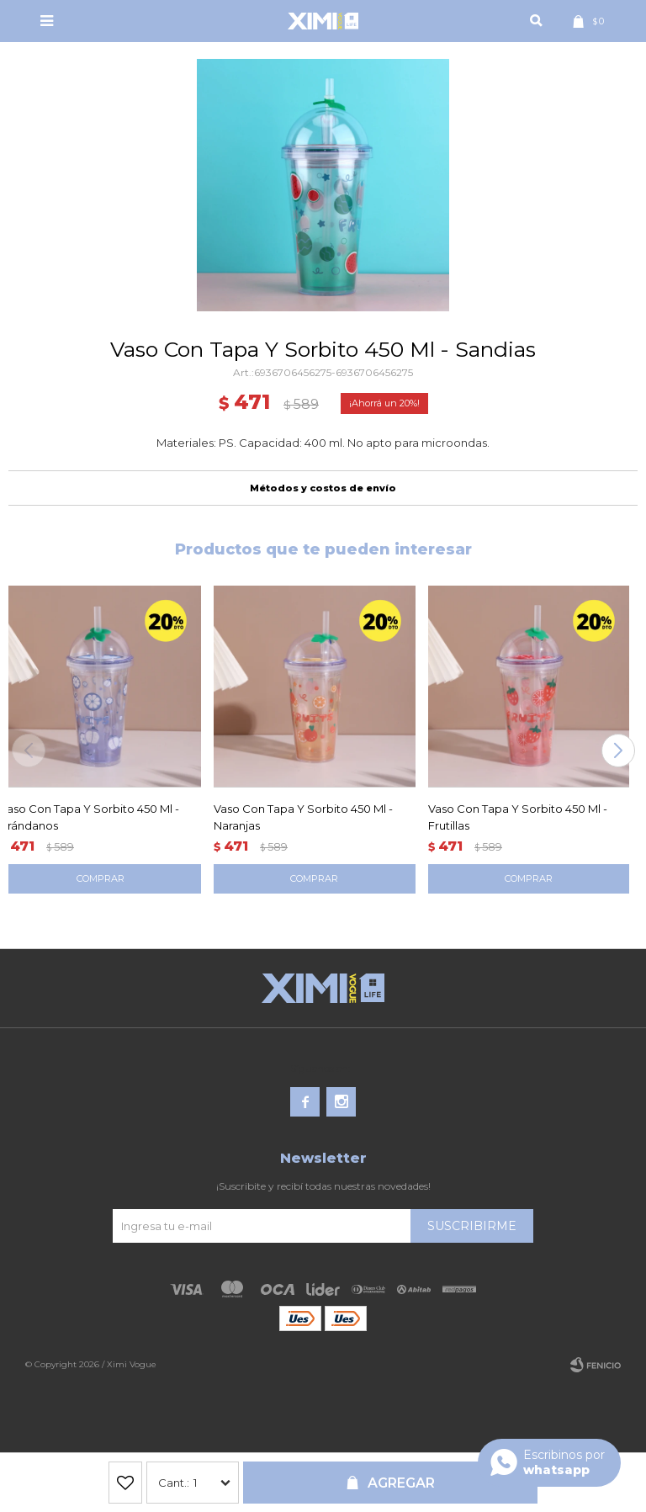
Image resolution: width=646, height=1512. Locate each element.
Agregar (401, 1483)
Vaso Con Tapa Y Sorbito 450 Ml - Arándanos (89, 817)
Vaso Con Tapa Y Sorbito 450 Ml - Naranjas (303, 817)
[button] (617, 750)
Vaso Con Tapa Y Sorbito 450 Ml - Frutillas (517, 817)
